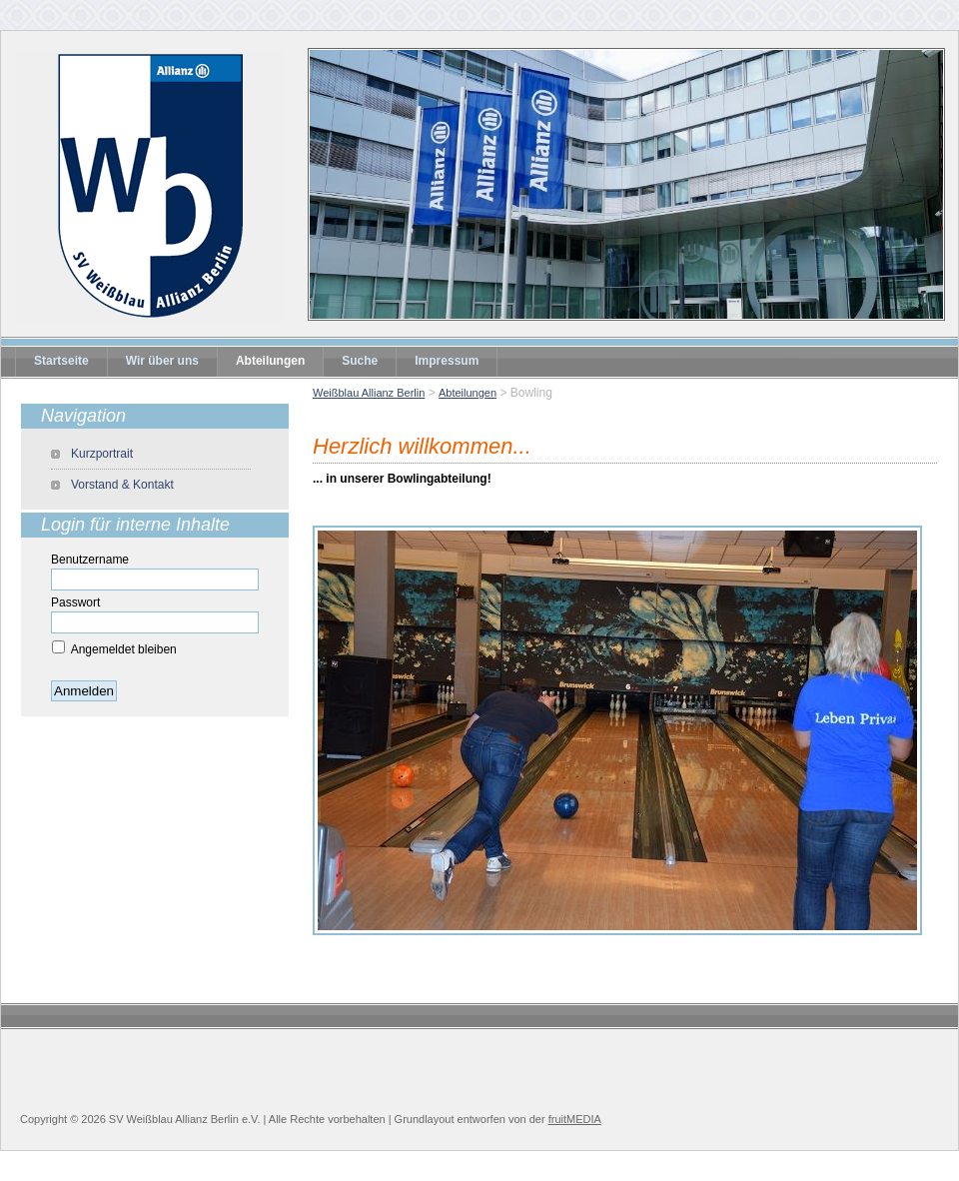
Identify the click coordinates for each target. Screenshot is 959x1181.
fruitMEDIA (574, 1119)
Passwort (75, 602)
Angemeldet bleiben (124, 649)
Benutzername (90, 560)
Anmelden (84, 690)
